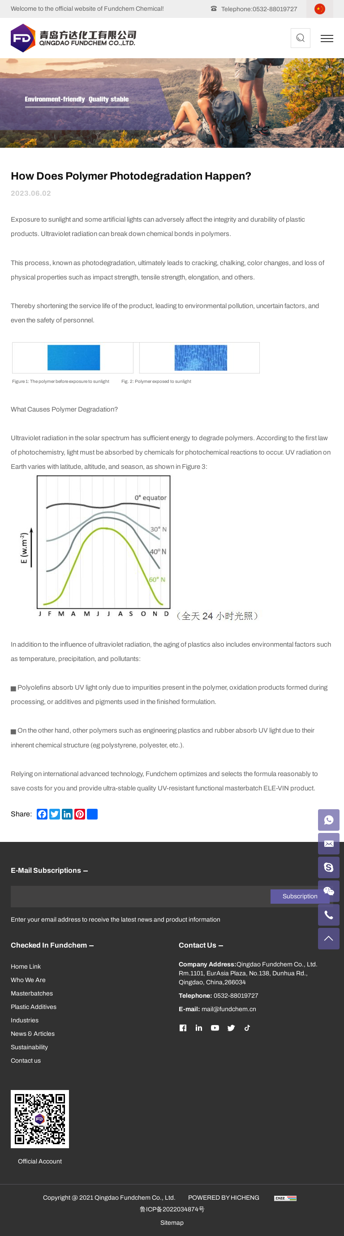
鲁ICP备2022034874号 (172, 1209)
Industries (25, 1020)
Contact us (26, 1060)
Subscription (300, 896)
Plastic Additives (33, 1007)
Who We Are (28, 980)
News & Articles (33, 1033)
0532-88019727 (275, 9)
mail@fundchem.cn (229, 1009)
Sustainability (29, 1047)
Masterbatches (32, 993)
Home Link (26, 966)
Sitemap (172, 1222)
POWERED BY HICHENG (223, 1197)
